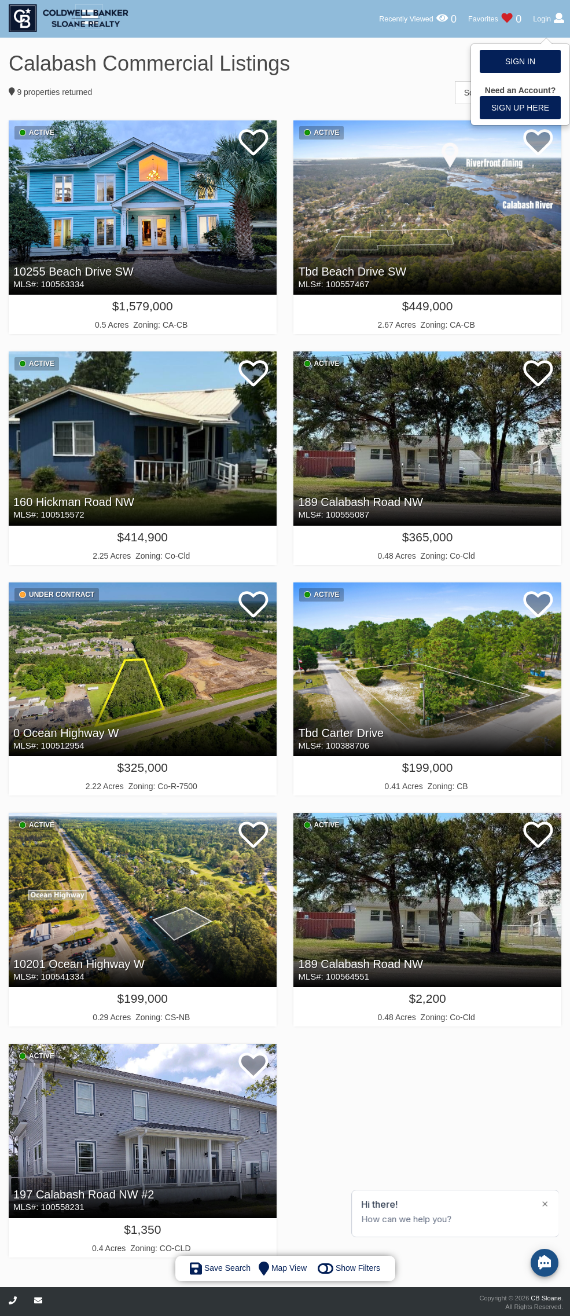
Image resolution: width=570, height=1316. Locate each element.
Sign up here (520, 107)
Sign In (520, 61)
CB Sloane (546, 1298)
